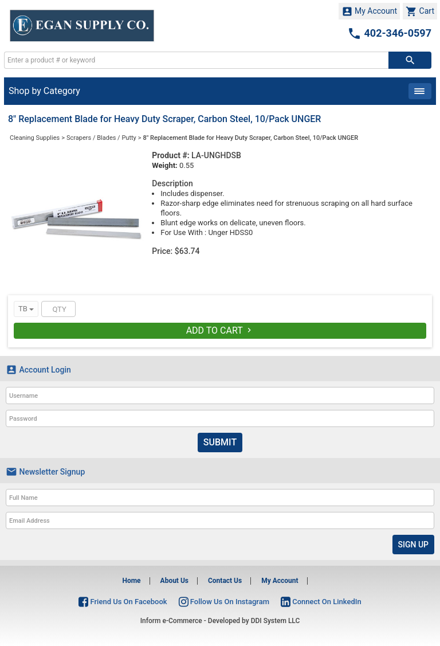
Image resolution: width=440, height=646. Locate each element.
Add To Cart (220, 330)
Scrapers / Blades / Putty (101, 138)
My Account (369, 11)
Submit (220, 442)
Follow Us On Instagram (224, 601)
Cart (420, 11)
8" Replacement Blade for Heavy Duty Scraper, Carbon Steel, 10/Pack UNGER (251, 138)
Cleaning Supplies (35, 138)
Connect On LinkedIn (321, 601)
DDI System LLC (275, 621)
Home (131, 581)
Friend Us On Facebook (122, 601)
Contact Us (225, 581)
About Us (174, 581)
